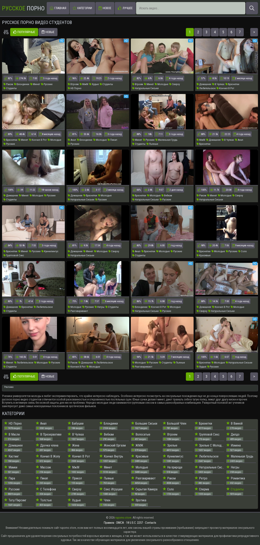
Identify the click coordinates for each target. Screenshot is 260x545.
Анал (72, 139)
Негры (99, 307)
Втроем (73, 84)
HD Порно (74, 88)
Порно (23, 8)
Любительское (206, 88)
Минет (35, 84)
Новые (48, 32)
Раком (8, 84)
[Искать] (252, 8)
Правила (109, 522)
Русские (46, 84)
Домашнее (204, 84)
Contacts (150, 522)
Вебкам (166, 195)
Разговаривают (78, 311)
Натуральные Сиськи (145, 88)
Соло (242, 251)
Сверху (174, 84)
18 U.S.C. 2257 (134, 522)
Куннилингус (49, 251)
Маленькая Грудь (166, 139)
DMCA (120, 522)
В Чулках (218, 84)
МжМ (84, 84)
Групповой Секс (13, 255)
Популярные (24, 32)
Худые (94, 84)
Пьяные (152, 144)
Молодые (161, 84)
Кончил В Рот (225, 88)
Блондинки (21, 84)
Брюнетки (232, 84)
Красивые (203, 255)
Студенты (10, 88)
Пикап (112, 139)
